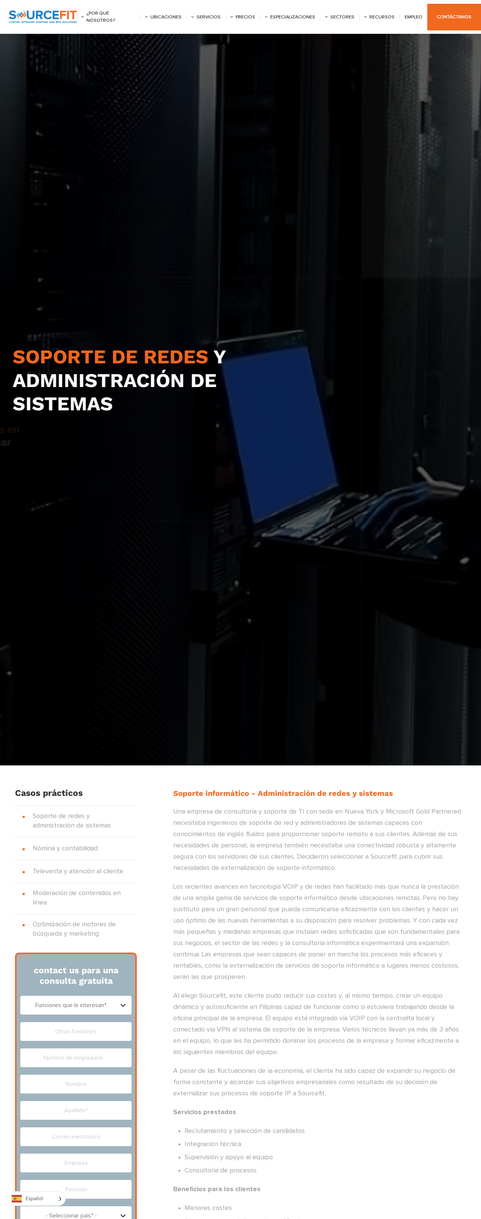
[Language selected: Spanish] (37, 1198)
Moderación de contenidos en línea (77, 898)
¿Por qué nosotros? (100, 17)
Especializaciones (292, 17)
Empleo (413, 17)
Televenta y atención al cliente (78, 871)
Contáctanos (454, 17)
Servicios (209, 17)
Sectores (342, 17)
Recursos (382, 17)
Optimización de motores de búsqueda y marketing (74, 929)
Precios (245, 17)
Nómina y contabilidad (65, 848)
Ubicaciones (166, 17)
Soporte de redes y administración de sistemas (72, 821)
